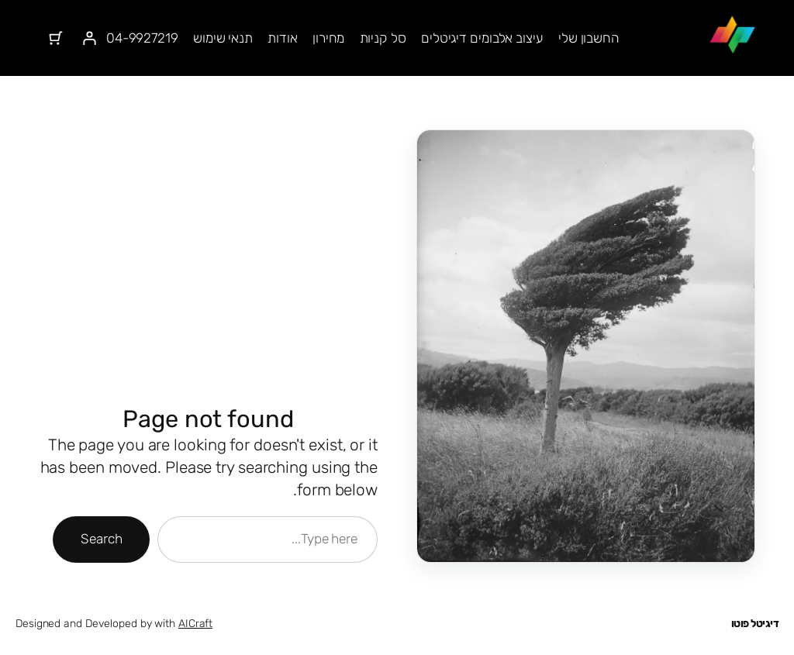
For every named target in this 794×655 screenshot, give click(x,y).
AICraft (195, 623)
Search (101, 538)
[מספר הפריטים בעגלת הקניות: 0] (55, 37)
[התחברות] (88, 37)
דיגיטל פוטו (755, 623)
